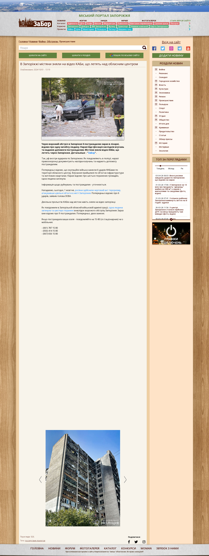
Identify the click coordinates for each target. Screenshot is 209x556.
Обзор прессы (165, 139)
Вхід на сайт (171, 42)
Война (43, 41)
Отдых (162, 116)
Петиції (112, 29)
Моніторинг (89, 29)
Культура (163, 89)
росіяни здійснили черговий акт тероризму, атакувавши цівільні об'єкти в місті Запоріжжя (81, 192)
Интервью (164, 147)
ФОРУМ (83, 20)
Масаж (98, 23)
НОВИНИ (61, 20)
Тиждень (160, 168)
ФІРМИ (124, 20)
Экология (163, 150)
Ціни (78, 29)
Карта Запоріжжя (159, 26)
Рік (182, 168)
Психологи (123, 23)
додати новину (171, 55)
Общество (164, 120)
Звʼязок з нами (167, 548)
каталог (110, 548)
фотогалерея (89, 548)
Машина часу (125, 29)
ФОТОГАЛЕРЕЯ (149, 20)
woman (146, 548)
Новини (33, 41)
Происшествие (67, 41)
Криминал (164, 127)
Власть (162, 85)
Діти (82, 23)
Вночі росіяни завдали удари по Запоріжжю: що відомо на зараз (170, 177)
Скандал (163, 77)
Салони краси (161, 23)
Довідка (85, 26)
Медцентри (109, 23)
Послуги (174, 23)
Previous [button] (40, 479)
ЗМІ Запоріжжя (99, 26)
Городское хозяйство (169, 81)
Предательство (166, 131)
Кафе (89, 23)
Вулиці (112, 26)
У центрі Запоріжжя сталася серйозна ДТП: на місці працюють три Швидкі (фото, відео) (169, 210)
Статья (162, 135)
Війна (71, 29)
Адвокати (73, 23)
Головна (23, 41)
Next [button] (125, 479)
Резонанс (163, 73)
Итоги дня (164, 123)
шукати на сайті (38, 55)
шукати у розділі (81, 55)
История (163, 143)
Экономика (164, 92)
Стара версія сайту (180, 20)
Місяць (171, 168)
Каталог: (61, 23)
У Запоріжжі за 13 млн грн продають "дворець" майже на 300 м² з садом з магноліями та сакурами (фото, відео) (171, 189)
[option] (83, 479)
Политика (164, 112)
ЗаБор (91, 152)
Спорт (162, 108)
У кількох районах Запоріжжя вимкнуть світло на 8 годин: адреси (171, 200)
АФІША (104, 20)
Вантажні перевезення (141, 23)
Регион (162, 96)
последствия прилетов (35, 540)
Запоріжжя (73, 26)
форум (70, 548)
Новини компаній (139, 26)
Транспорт (123, 26)
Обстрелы (53, 41)
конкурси (128, 548)
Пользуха (101, 29)
